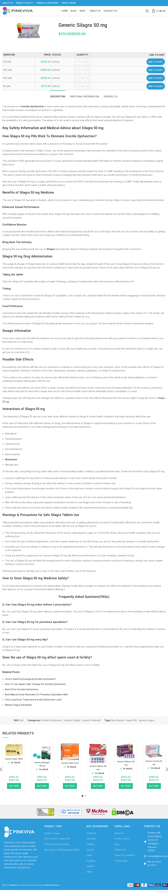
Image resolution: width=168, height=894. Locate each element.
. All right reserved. (22, 890)
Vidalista (90, 865)
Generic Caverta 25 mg (154, 768)
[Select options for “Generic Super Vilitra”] (14, 791)
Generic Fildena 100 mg (126, 768)
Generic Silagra (72, 725)
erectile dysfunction (32, 111)
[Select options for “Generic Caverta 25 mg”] (154, 791)
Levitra (89, 854)
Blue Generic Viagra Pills (124, 725)
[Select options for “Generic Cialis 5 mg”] (70, 791)
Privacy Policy (121, 843)
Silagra (51, 254)
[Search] (147, 13)
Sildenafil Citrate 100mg (56, 849)
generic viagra (146, 725)
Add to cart (155, 67)
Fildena (90, 849)
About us (119, 838)
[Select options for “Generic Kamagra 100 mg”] (42, 791)
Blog (116, 849)
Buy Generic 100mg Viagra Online (62, 854)
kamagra (91, 843)
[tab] (57, 100)
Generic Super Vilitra (14, 765)
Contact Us (120, 854)
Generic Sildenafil (91, 725)
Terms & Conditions (124, 860)
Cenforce (91, 838)
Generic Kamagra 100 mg (42, 769)
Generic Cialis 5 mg (70, 768)
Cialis (89, 860)
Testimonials (120, 865)
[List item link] (154, 861)
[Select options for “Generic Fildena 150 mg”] (98, 791)
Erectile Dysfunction (51, 725)
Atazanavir (11, 464)
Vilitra (89, 876)
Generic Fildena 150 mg (98, 773)
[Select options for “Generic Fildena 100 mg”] (126, 791)
